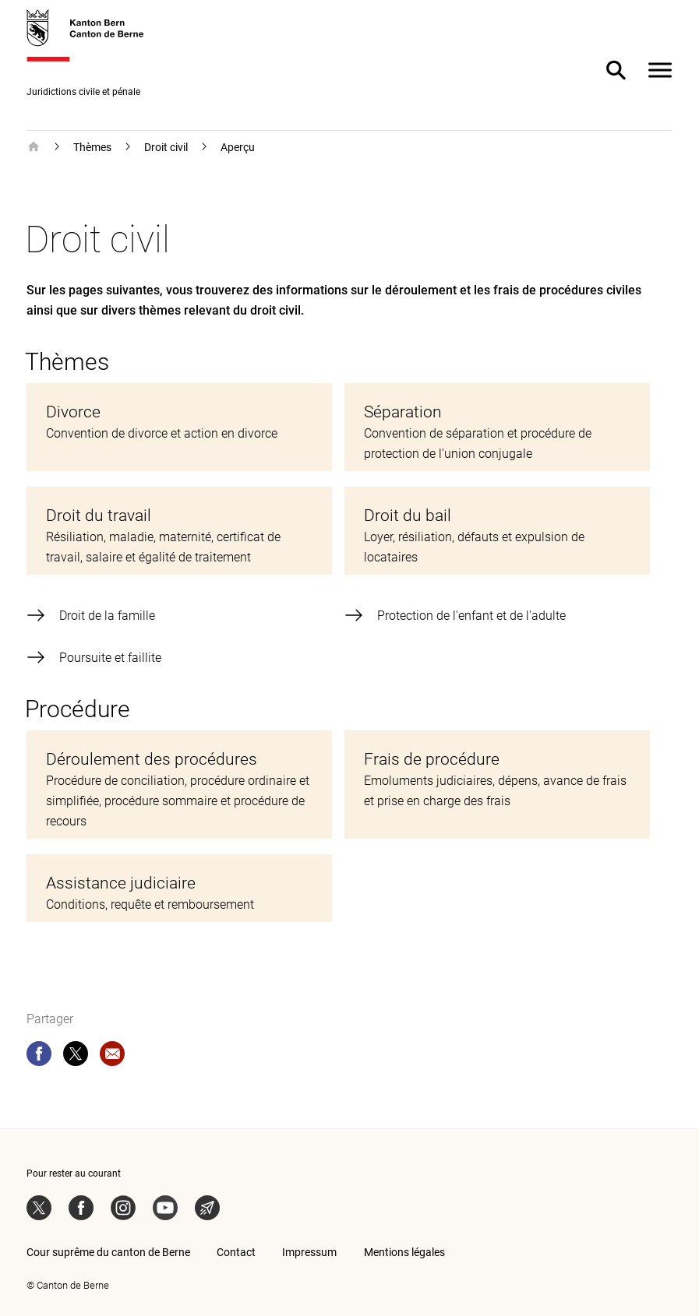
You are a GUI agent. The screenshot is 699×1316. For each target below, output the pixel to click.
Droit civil (166, 147)
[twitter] (75, 1056)
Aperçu (238, 147)
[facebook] (38, 1056)
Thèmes (92, 147)
